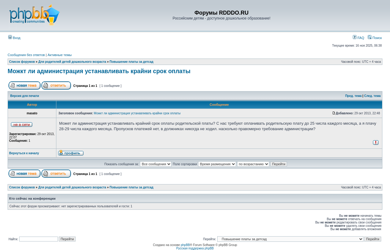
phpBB (185, 245)
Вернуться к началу (24, 153)
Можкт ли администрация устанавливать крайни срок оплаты (99, 71)
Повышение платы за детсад (132, 61)
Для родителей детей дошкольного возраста (72, 61)
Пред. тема (353, 96)
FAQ (358, 38)
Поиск (375, 38)
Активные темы (60, 55)
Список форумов (22, 61)
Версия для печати (24, 96)
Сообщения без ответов (26, 55)
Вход (14, 38)
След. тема (372, 96)
